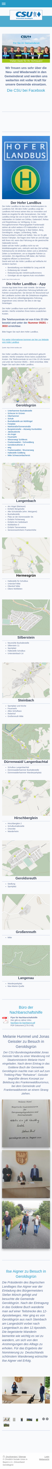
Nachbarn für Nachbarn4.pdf (23, 1023)
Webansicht (44, 1459)
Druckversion (10, 1457)
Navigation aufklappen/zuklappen (26, 4)
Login (47, 1457)
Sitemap (22, 1457)
